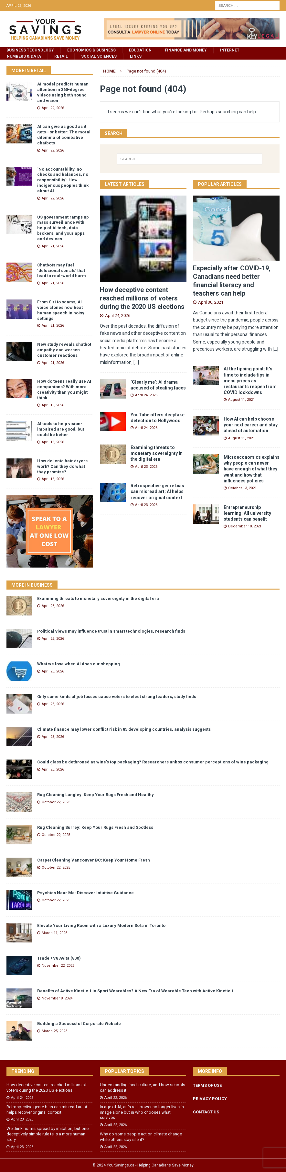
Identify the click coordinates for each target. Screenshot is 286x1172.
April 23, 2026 (146, 467)
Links (136, 56)
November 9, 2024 (57, 998)
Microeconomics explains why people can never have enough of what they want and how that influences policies (252, 469)
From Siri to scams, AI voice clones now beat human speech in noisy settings (60, 310)
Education (140, 50)
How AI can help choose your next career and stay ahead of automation (251, 424)
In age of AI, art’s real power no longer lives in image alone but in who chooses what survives (142, 1112)
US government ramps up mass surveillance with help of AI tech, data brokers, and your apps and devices (63, 228)
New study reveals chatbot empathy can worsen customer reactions (64, 350)
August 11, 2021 (241, 400)
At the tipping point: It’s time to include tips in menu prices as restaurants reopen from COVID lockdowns (250, 380)
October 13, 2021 (242, 488)
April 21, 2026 (53, 246)
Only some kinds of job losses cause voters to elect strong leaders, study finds (116, 696)
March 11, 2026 (54, 933)
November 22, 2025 (58, 966)
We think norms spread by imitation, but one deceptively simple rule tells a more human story (47, 1134)
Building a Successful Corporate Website (79, 1023)
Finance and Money (186, 50)
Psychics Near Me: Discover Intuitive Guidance (85, 892)
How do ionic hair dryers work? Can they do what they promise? (62, 466)
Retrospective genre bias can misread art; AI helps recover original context (157, 491)
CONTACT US (206, 1112)
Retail (61, 56)
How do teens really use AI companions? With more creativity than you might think (64, 389)
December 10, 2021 (244, 526)
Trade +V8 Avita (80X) (59, 958)
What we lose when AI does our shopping (78, 663)
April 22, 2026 (53, 108)
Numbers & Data (24, 56)
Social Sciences (99, 56)
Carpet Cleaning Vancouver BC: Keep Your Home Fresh (93, 860)
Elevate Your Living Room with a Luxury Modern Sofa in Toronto (101, 925)
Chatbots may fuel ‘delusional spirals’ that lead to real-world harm (61, 270)
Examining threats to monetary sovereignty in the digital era (157, 453)
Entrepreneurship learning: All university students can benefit (247, 513)
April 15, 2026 (53, 479)
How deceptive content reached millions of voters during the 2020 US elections (142, 298)
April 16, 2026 (53, 442)
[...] (136, 362)
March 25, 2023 (54, 1031)
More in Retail (28, 70)
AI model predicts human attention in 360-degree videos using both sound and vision (63, 92)
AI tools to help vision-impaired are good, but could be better (60, 429)
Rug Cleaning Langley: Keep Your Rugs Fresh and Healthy (95, 794)
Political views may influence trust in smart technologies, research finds (111, 631)
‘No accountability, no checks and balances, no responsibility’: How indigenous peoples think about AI (63, 180)
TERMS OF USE (207, 1085)
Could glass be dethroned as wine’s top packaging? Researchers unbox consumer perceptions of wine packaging (153, 762)
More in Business (32, 585)
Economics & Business (91, 50)
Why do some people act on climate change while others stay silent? (141, 1137)
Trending (22, 1071)
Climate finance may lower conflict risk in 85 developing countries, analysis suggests (124, 729)
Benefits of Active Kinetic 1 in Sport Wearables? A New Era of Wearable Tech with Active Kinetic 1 (135, 990)
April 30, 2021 (210, 302)
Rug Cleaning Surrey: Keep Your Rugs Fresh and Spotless (95, 827)
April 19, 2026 (53, 405)
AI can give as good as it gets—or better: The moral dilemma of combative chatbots (63, 134)
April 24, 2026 (117, 315)
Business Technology (30, 50)
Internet (229, 50)
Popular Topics (124, 1071)
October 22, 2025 (56, 802)
